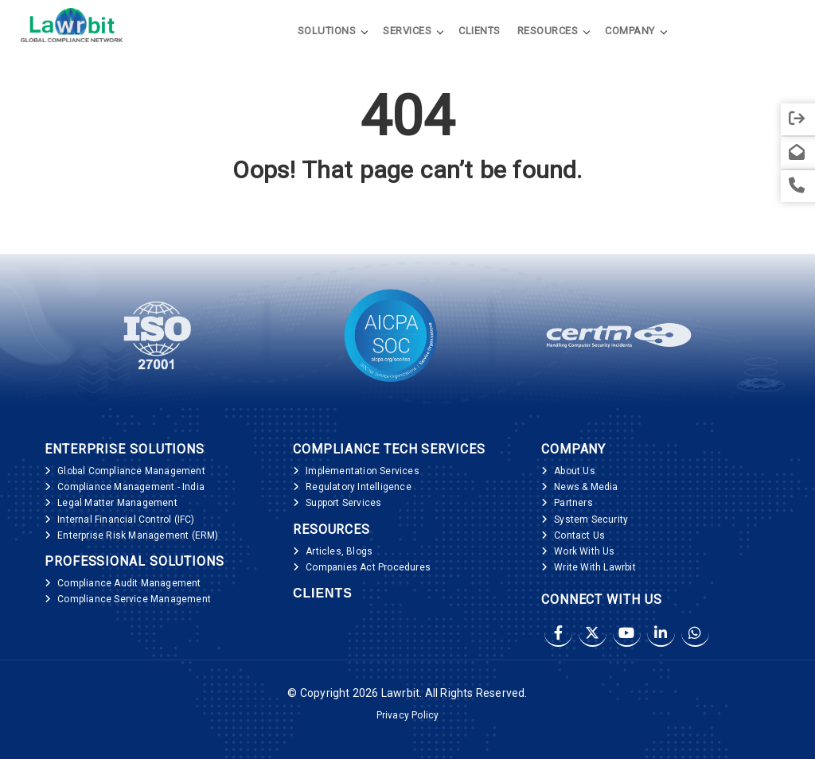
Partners (573, 502)
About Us (574, 471)
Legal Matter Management (117, 502)
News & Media (586, 486)
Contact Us (579, 535)
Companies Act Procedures (368, 567)
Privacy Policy (407, 715)
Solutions (327, 31)
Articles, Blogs (339, 551)
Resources (548, 31)
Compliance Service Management (134, 599)
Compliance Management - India (131, 486)
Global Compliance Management (131, 471)
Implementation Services (362, 471)
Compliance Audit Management (129, 583)
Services (407, 31)
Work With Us (584, 551)
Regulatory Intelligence (358, 486)
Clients (479, 31)
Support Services (343, 502)
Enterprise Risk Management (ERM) (137, 535)
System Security (591, 519)
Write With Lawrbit (595, 567)
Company (630, 31)
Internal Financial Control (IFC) (125, 519)
